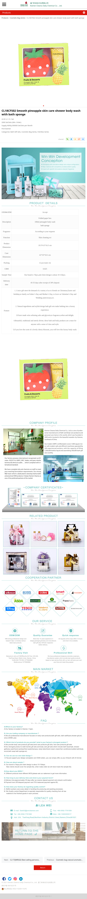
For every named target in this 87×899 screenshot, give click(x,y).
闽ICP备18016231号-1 (44, 896)
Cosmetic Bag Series (17, 18)
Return (42, 868)
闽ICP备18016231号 (9, 885)
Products (5, 18)
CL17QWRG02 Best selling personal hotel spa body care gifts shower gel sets (41, 860)
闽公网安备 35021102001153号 (15, 889)
